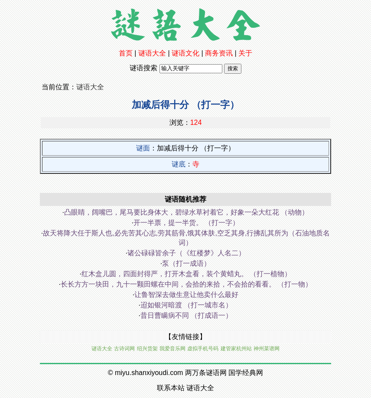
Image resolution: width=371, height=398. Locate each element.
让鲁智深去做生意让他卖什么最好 (186, 294)
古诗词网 (124, 349)
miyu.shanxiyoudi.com (149, 372)
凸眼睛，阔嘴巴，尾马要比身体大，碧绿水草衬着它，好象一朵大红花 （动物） (186, 212)
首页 (126, 53)
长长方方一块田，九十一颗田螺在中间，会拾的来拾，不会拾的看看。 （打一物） (186, 284)
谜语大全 (152, 53)
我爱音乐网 (172, 349)
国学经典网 (245, 372)
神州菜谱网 (267, 349)
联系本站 (171, 387)
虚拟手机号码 (202, 349)
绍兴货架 (147, 349)
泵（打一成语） (186, 263)
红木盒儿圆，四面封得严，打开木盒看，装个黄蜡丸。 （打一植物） (186, 273)
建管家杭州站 (236, 349)
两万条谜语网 (206, 372)
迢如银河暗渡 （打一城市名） (186, 305)
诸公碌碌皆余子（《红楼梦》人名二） (186, 253)
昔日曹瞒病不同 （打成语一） (186, 315)
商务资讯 (219, 53)
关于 (245, 53)
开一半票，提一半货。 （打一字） (186, 222)
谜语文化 (185, 53)
